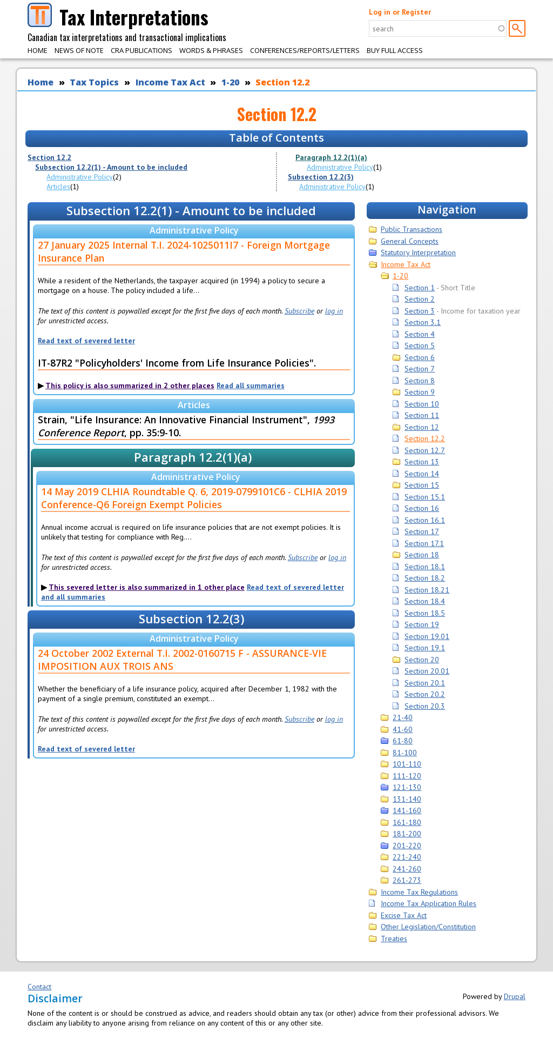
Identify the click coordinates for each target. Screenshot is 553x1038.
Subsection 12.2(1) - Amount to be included (111, 167)
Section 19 (421, 624)
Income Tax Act (170, 82)
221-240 (407, 857)
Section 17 (421, 531)
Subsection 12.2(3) (321, 177)
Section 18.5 (424, 613)
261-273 (407, 880)
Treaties (394, 938)
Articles (58, 186)
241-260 (407, 869)
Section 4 (419, 334)
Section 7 (419, 369)
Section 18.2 (424, 578)
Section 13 (421, 462)
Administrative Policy (79, 177)
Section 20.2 (424, 694)
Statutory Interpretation (418, 252)
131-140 (407, 799)
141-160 (407, 810)
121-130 (407, 787)
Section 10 (421, 404)
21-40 (403, 717)
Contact (39, 987)
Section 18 (421, 555)
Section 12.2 (282, 82)
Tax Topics (94, 82)
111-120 (407, 776)
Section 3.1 (422, 322)
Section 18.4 (424, 601)
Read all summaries (251, 385)
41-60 (403, 729)
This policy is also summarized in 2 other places (129, 385)
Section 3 (419, 311)
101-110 (407, 764)
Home (38, 50)
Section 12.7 (424, 450)
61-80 (403, 741)
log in (334, 311)
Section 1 (419, 287)
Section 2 (419, 299)
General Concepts (410, 241)
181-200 (407, 834)
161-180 (407, 822)
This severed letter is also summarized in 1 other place (147, 587)
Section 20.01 (426, 671)
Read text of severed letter (86, 340)
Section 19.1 (424, 648)
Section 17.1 (424, 543)
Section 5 (419, 345)
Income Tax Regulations (419, 892)
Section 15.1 (424, 497)
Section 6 (419, 357)
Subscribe (299, 311)
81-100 (405, 752)
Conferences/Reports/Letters (305, 50)
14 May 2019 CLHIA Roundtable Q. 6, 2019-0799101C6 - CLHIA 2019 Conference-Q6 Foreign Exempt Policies (194, 498)
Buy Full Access (395, 50)
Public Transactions (411, 229)
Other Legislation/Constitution (428, 926)
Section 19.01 (426, 636)
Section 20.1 (424, 683)
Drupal (514, 996)
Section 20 (421, 659)
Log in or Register (400, 12)
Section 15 (421, 485)
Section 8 (419, 380)
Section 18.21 (426, 590)
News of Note (79, 50)
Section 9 (419, 392)
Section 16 (421, 508)
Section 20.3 (424, 706)
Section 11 (421, 415)
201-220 (407, 845)
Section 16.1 (424, 520)
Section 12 (421, 427)
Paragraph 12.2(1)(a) (331, 157)
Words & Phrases (211, 50)
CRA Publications (141, 50)
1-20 (230, 82)
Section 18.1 (424, 566)
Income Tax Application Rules (428, 903)
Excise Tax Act (404, 915)
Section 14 (421, 473)
